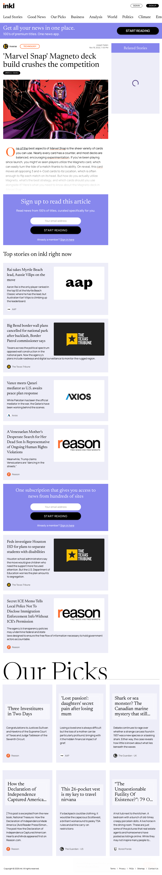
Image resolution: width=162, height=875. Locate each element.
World (112, 17)
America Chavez (11, 73)
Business (77, 17)
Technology (29, 46)
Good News (37, 17)
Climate (144, 17)
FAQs (131, 868)
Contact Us (153, 868)
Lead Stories (12, 17)
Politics (127, 17)
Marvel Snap (58, 148)
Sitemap (141, 868)
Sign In (136, 5)
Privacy (122, 868)
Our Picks (58, 17)
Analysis (95, 17)
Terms (112, 868)
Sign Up (152, 5)
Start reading (138, 31)
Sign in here (67, 239)
